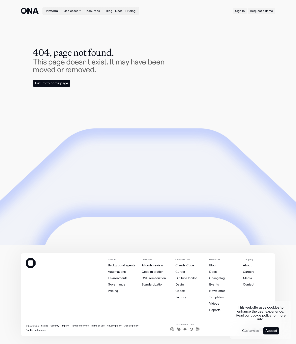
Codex (180, 290)
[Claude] (179, 329)
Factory (180, 297)
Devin (179, 284)
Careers (248, 271)
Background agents (121, 265)
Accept (271, 330)
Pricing (130, 11)
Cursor (180, 271)
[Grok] (191, 329)
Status (44, 326)
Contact (248, 284)
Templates (216, 297)
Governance (116, 284)
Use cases (73, 11)
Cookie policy (131, 326)
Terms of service (80, 326)
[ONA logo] (30, 11)
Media (247, 278)
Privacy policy (114, 326)
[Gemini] (185, 329)
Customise (250, 331)
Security (54, 326)
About (247, 265)
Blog (109, 11)
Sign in (240, 11)
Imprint (65, 326)
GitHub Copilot (186, 278)
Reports (215, 310)
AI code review (152, 265)
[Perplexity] (198, 329)
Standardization (152, 284)
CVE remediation (154, 278)
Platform (53, 11)
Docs (119, 11)
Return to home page (51, 83)
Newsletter (217, 290)
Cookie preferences (36, 330)
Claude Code (184, 265)
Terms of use (97, 326)
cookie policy (261, 315)
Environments (118, 278)
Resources (93, 11)
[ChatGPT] (172, 329)
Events (214, 284)
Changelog (217, 278)
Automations (117, 271)
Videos (214, 303)
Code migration (152, 271)
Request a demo (261, 11)
